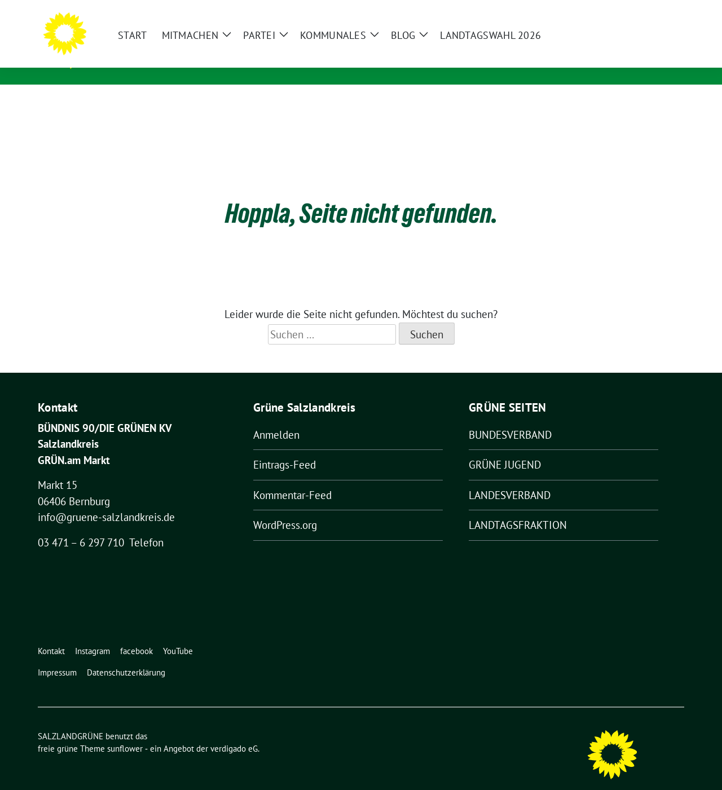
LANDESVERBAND (510, 477)
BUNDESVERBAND (510, 417)
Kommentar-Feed (292, 477)
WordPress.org (285, 507)
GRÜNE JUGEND (505, 447)
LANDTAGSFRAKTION (518, 507)
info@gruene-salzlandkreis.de (106, 499)
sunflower (125, 731)
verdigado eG (234, 731)
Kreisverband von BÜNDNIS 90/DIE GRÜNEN (203, 61)
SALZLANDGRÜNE (144, 45)
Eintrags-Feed (284, 447)
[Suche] (648, 11)
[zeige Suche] (664, 11)
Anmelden (276, 417)
